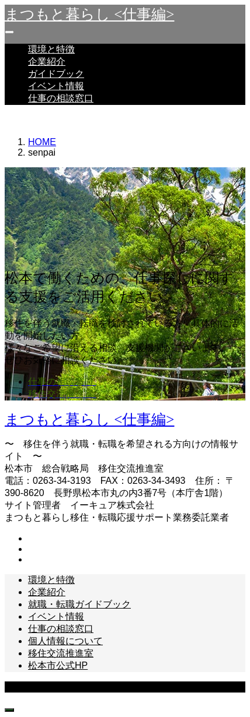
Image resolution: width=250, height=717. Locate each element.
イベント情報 (56, 86)
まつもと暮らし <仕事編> (89, 14)
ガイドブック (56, 74)
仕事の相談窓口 (60, 98)
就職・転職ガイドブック (79, 604)
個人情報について (65, 641)
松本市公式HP (58, 665)
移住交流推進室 (60, 653)
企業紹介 (46, 61)
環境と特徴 (51, 49)
